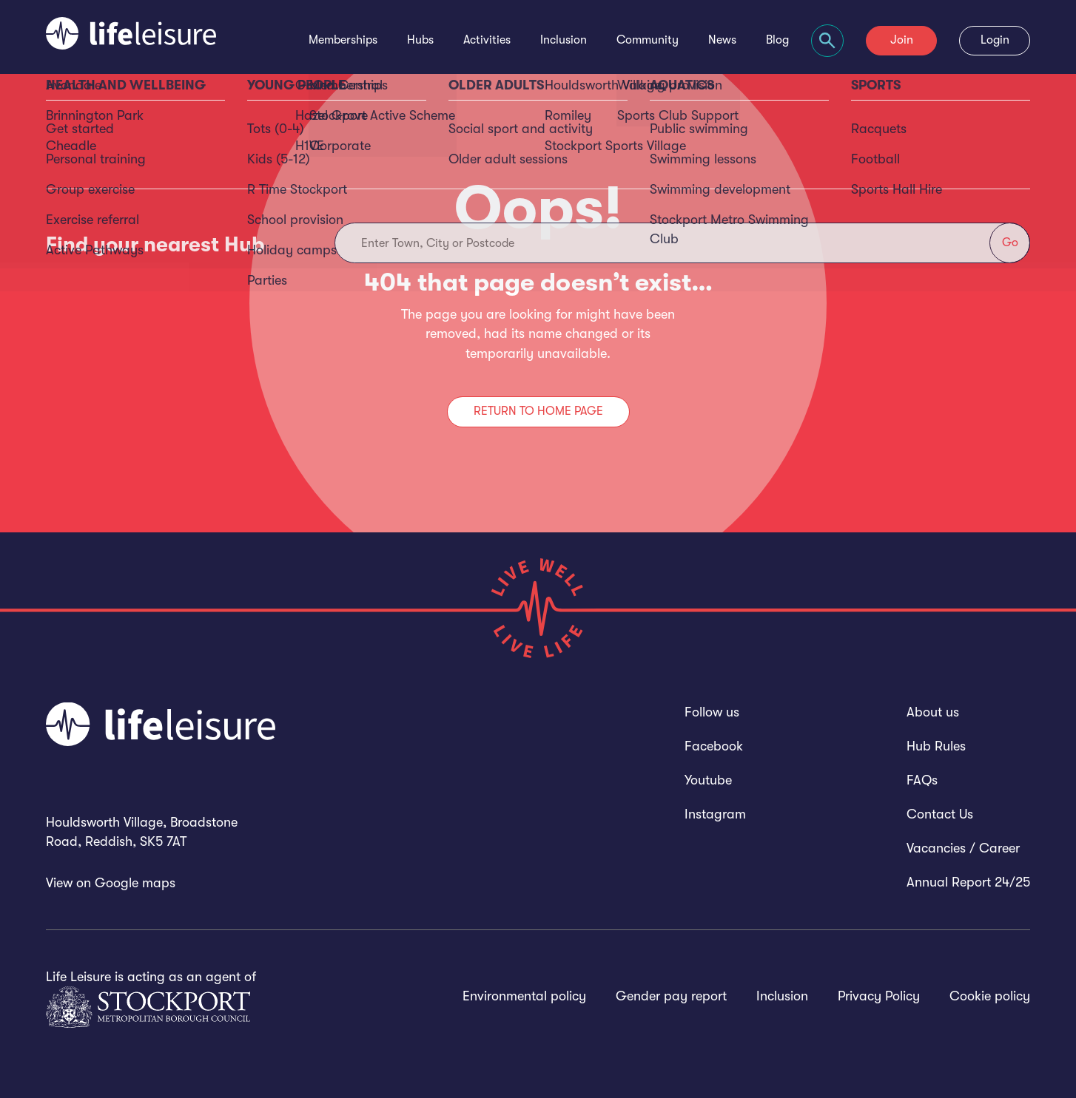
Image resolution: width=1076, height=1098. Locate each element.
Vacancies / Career (963, 848)
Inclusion (563, 40)
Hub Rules (936, 746)
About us (933, 712)
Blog (777, 40)
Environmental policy (524, 996)
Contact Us (940, 814)
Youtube (708, 780)
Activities (487, 40)
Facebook (714, 746)
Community (647, 40)
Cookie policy (989, 996)
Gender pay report (671, 996)
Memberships (343, 40)
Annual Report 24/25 (968, 882)
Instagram (715, 814)
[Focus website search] (827, 40)
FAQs (922, 780)
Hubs (420, 40)
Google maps (135, 882)
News (722, 40)
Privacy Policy (879, 996)
